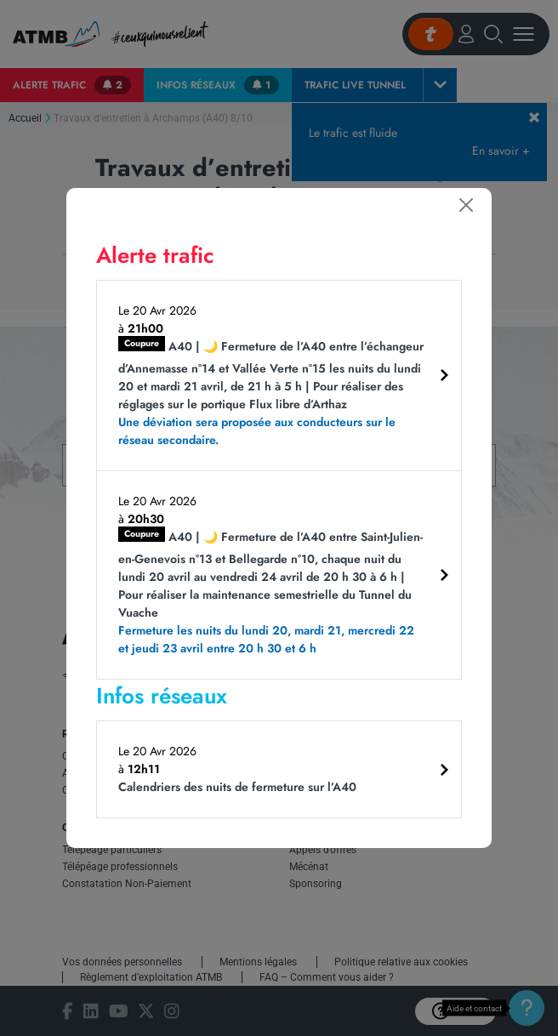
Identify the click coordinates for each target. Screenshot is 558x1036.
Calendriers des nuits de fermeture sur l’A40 (237, 786)
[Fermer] (466, 204)
